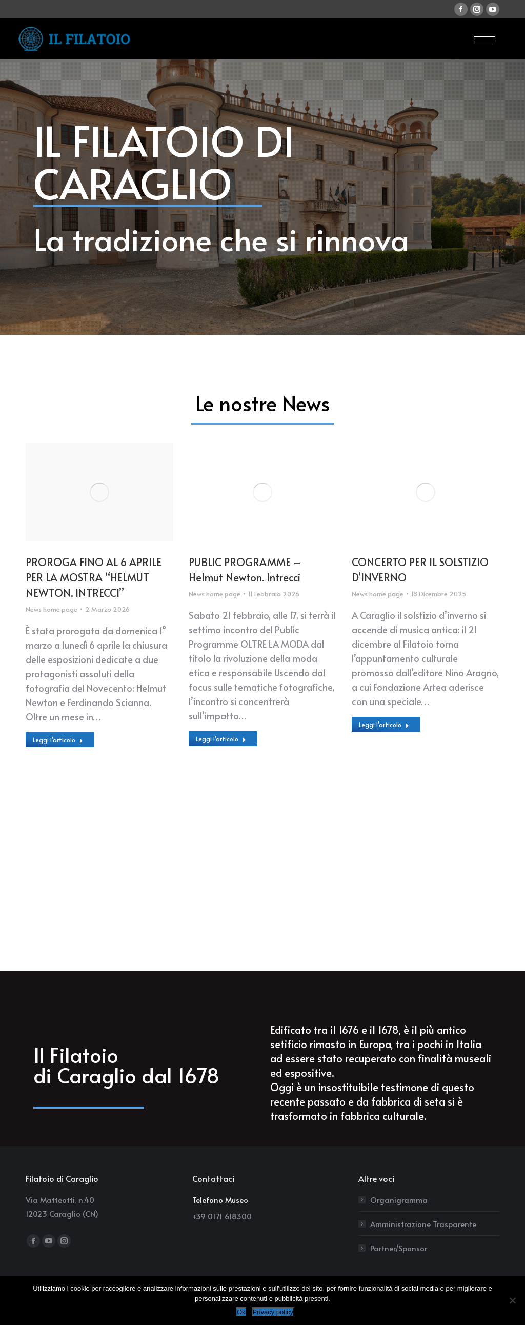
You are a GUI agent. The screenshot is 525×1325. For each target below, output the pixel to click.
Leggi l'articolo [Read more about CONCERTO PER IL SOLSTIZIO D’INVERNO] (384, 724)
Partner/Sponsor (398, 1247)
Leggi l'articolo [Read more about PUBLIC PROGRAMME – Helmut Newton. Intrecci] (221, 739)
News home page (51, 609)
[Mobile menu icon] (484, 39)
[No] (512, 1300)
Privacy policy (273, 1312)
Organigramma (399, 1199)
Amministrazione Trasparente (423, 1223)
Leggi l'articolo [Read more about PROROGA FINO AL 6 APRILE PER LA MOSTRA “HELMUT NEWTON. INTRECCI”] (58, 740)
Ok (241, 1312)
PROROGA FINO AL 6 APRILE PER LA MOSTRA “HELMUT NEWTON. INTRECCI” (93, 577)
